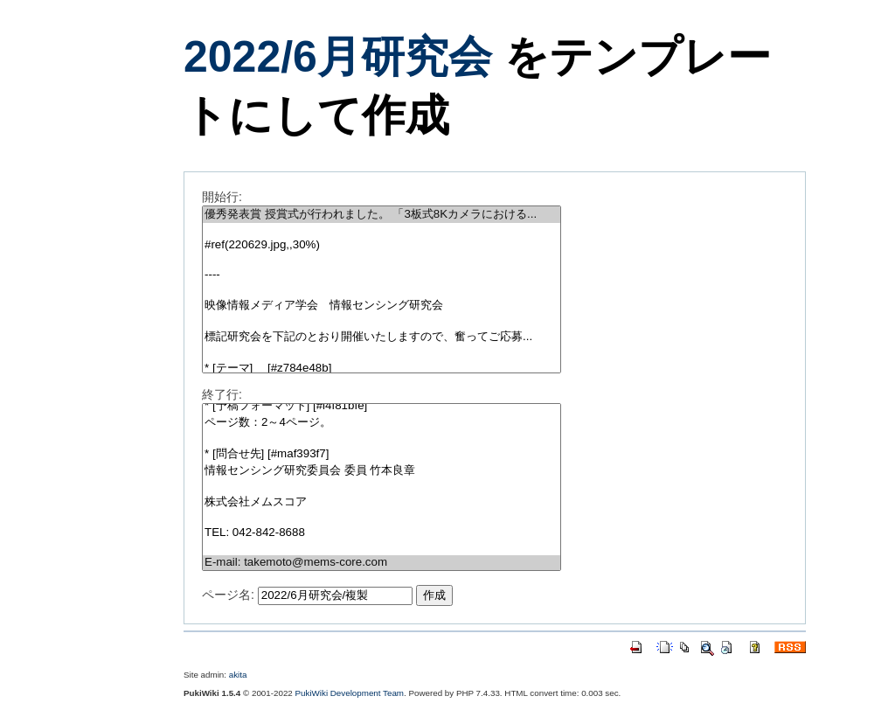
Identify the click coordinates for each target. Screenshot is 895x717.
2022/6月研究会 (338, 56)
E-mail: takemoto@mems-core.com (381, 562)
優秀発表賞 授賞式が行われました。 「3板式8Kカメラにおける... (381, 214)
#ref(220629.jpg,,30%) (381, 245)
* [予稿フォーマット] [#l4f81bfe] (381, 406)
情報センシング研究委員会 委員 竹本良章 (381, 471)
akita (238, 674)
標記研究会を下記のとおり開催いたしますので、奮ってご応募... (381, 337)
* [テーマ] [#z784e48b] (381, 368)
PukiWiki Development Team (350, 693)
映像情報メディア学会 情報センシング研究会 (381, 305)
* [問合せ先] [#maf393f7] (381, 454)
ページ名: (228, 595)
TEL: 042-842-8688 (381, 533)
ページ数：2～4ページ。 (381, 422)
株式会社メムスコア (381, 502)
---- (381, 275)
